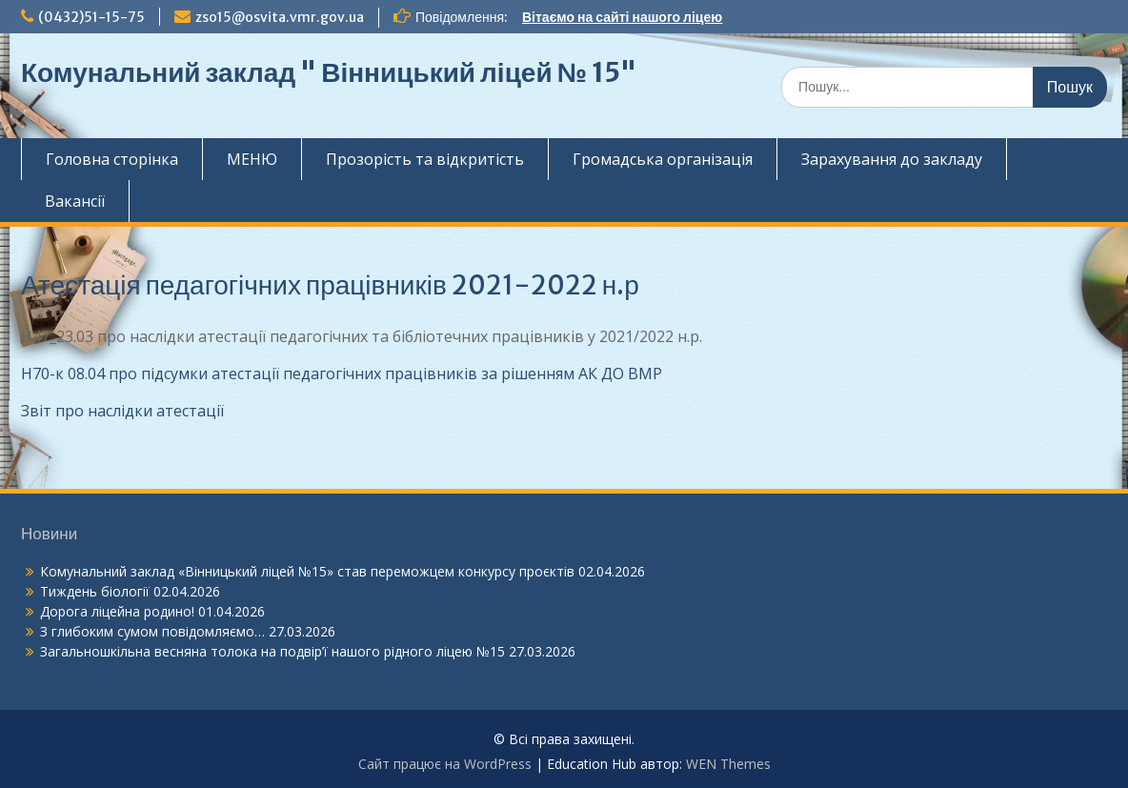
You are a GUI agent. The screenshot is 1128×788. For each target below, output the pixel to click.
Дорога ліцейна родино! (117, 611)
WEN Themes (728, 764)
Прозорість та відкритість (425, 159)
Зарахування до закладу (891, 159)
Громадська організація (663, 159)
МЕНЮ (252, 159)
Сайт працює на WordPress (445, 764)
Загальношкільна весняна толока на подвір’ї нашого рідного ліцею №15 (272, 651)
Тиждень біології (95, 591)
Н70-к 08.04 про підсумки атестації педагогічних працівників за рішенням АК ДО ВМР (341, 373)
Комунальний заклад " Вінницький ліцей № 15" (328, 72)
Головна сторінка (112, 159)
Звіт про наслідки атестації (122, 410)
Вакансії (75, 201)
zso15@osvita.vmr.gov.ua (279, 17)
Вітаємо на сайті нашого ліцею (622, 17)
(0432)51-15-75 (91, 17)
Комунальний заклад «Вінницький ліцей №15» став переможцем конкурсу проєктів (307, 571)
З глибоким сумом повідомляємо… (152, 631)
